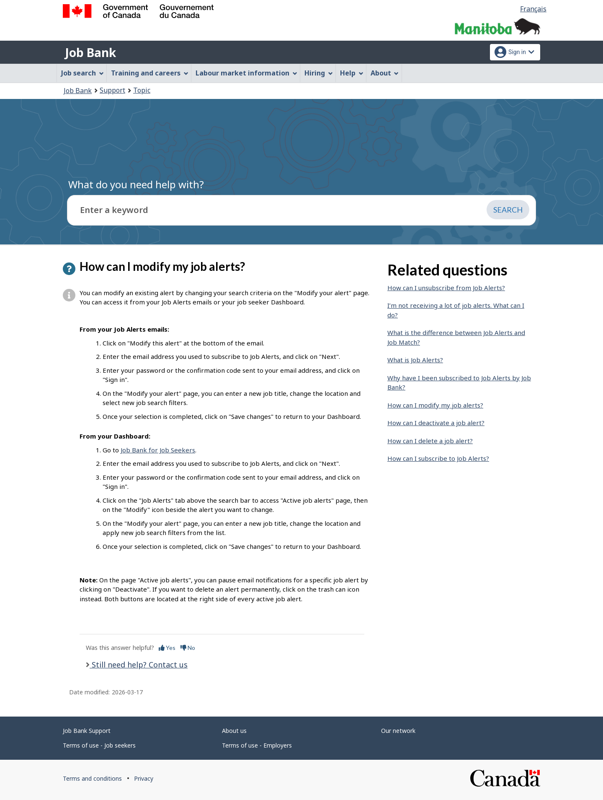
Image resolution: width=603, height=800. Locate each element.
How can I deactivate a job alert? (435, 422)
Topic (141, 90)
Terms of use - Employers (257, 745)
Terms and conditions (92, 778)
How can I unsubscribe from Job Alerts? (446, 287)
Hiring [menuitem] (318, 73)
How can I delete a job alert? (430, 440)
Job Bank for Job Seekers (158, 450)
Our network (398, 731)
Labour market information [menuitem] (246, 73)
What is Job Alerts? (415, 360)
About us (234, 731)
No (187, 647)
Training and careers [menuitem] (149, 73)
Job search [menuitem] (82, 73)
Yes (167, 647)
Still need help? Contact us (139, 665)
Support (112, 90)
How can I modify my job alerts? (435, 405)
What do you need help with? (136, 184)
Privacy (143, 778)
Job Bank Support (87, 731)
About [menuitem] (385, 73)
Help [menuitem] (351, 73)
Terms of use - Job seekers (99, 745)
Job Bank (90, 52)
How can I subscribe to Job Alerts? (438, 458)
